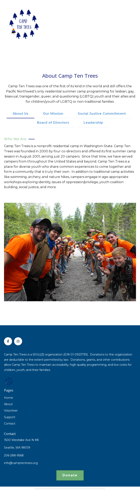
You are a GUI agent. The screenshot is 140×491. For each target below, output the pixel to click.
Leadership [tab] (93, 123)
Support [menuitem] (9, 417)
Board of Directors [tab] (53, 123)
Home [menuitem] (8, 398)
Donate (70, 475)
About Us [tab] (20, 113)
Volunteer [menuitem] (11, 410)
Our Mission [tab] (53, 113)
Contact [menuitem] (9, 423)
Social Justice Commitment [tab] (102, 113)
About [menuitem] (8, 404)
